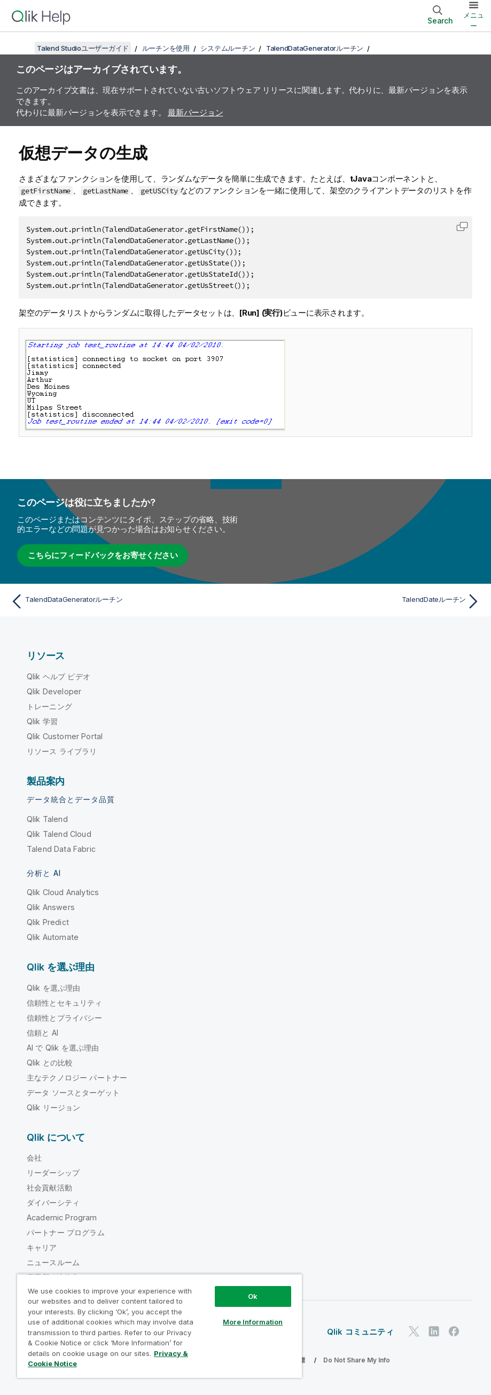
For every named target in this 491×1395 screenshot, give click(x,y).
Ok (253, 1296)
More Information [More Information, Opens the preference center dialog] (253, 1322)
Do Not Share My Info (356, 1360)
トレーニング (49, 706)
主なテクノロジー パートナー (77, 1077)
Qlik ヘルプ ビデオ (58, 676)
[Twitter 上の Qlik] (414, 1331)
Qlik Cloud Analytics (63, 892)
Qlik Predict (48, 922)
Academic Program (62, 1217)
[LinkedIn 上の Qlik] (434, 1331)
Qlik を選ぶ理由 (54, 987)
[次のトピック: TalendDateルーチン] (366, 601)
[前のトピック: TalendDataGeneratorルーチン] (124, 601)
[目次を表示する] (21, 48)
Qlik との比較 (50, 1062)
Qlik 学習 (42, 721)
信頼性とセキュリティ (65, 1002)
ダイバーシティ (53, 1202)
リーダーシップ (53, 1172)
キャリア (42, 1247)
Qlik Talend (47, 819)
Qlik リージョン (54, 1107)
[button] (462, 226)
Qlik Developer (54, 691)
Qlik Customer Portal (65, 736)
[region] (159, 1326)
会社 (34, 1157)
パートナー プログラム (66, 1232)
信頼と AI (42, 1032)
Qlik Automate (53, 937)
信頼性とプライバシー (65, 1017)
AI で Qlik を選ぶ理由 (63, 1047)
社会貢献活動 (49, 1187)
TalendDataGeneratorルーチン (314, 48)
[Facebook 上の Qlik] (454, 1331)
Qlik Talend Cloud (59, 833)
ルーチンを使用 (166, 48)
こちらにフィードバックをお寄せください (102, 555)
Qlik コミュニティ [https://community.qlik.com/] (360, 1332)
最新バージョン (195, 112)
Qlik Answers (51, 907)
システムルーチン (227, 48)
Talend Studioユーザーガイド (83, 48)
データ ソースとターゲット (73, 1092)
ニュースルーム (53, 1262)
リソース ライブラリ (62, 751)
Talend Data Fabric (61, 848)
